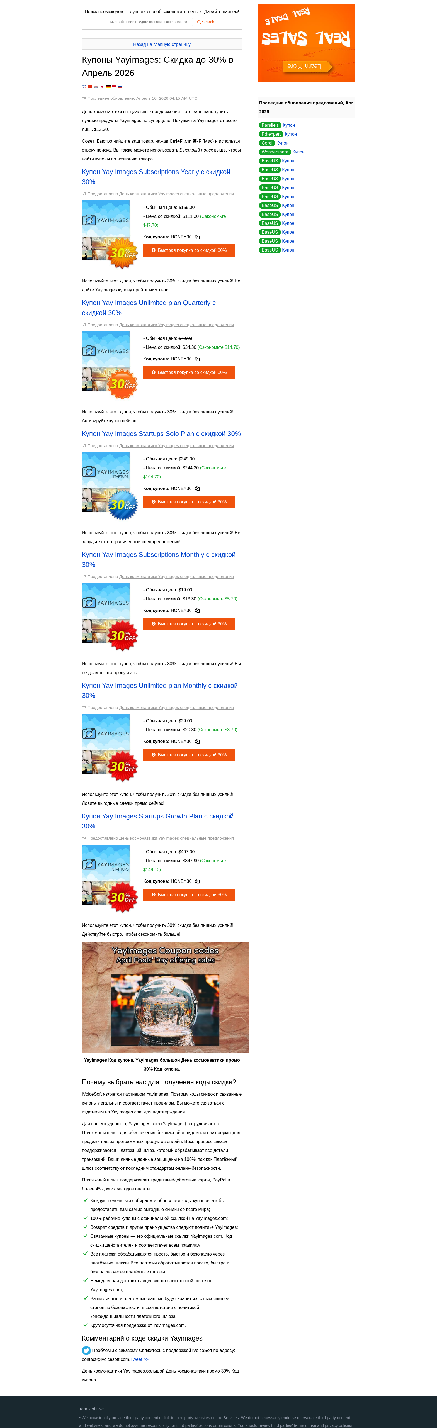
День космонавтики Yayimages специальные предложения (176, 193)
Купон (277, 125)
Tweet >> (139, 1359)
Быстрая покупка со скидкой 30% (188, 250)
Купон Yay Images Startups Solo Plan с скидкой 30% (161, 433)
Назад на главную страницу (162, 44)
